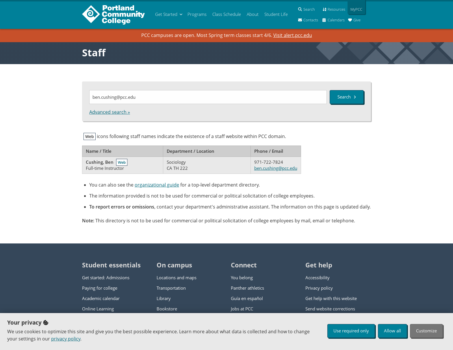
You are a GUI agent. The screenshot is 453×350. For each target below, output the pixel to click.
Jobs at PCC (242, 309)
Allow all (392, 331)
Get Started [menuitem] (166, 14)
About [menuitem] (253, 14)
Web (122, 162)
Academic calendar (101, 298)
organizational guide (157, 185)
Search (346, 97)
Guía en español (247, 298)
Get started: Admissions (105, 277)
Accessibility (317, 277)
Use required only (351, 331)
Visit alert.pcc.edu (292, 35)
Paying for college (99, 288)
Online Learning (98, 309)
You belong (242, 277)
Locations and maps (176, 277)
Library (164, 298)
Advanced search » (109, 112)
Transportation (171, 288)
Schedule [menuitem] (226, 14)
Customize (426, 331)
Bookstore (167, 309)
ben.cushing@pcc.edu (275, 168)
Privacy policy (319, 288)
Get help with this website (331, 298)
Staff (93, 52)
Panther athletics (247, 288)
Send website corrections (330, 309)
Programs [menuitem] (197, 14)
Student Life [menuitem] (276, 14)
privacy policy (65, 339)
